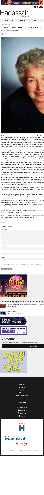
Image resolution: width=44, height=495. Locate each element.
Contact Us (22, 387)
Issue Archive (5, 24)
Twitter (22, 416)
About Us (22, 384)
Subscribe (22, 20)
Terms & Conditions (22, 395)
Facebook (22, 410)
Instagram (22, 413)
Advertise (22, 393)
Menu (7, 20)
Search (36, 20)
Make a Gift (22, 402)
